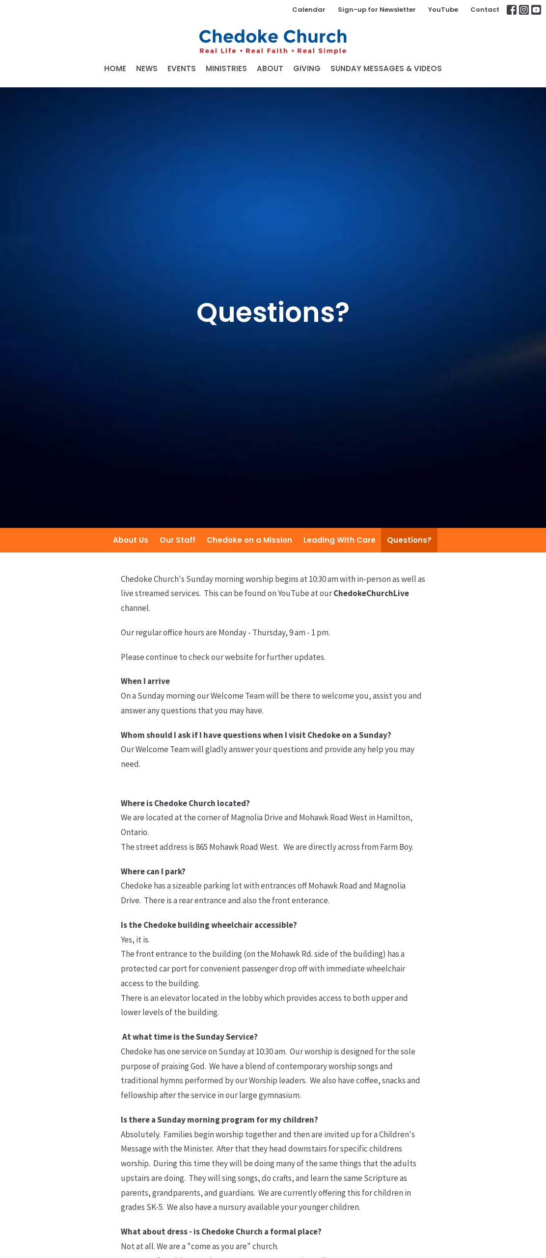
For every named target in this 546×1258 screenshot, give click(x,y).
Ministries (226, 68)
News (147, 68)
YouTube (443, 9)
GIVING (307, 68)
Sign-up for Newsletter (377, 9)
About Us (130, 540)
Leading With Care (339, 540)
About (270, 68)
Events (181, 68)
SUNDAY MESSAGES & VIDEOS (386, 68)
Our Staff (177, 540)
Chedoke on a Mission (249, 540)
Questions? (409, 540)
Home (115, 68)
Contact (484, 9)
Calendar (309, 9)
